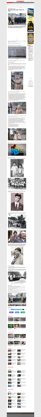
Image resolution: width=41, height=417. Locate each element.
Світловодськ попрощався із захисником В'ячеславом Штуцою (23, 350)
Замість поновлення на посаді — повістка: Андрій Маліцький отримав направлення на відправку (14, 394)
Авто (26, 3)
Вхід (31, 2)
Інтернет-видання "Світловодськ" (11, 414)
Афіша (13, 2)
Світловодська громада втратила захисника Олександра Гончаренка (23, 375)
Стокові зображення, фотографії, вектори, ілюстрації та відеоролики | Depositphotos (30, 86)
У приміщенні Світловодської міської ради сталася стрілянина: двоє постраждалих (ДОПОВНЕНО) (23, 372)
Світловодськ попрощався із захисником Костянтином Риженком (14, 406)
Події (7, 3)
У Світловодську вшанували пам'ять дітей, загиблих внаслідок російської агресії (14, 354)
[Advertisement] (20, 6)
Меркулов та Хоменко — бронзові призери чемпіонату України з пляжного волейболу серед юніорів (23, 360)
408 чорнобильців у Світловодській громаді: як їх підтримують (23, 400)
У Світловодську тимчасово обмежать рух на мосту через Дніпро (23, 385)
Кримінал (28, 3)
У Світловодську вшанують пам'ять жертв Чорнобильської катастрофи (14, 403)
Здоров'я (14, 3)
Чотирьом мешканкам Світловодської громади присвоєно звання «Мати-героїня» (14, 379)
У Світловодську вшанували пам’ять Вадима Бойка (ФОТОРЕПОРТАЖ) (10, 328)
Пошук (19, 2)
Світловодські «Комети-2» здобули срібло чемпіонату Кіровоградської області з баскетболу (14, 363)
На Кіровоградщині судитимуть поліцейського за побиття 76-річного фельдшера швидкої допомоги (14, 375)
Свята (22, 3)
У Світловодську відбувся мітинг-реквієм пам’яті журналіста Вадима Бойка (16, 322)
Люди (12, 3)
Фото (9, 2)
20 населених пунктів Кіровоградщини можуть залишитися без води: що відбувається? (23, 394)
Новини (8, 2)
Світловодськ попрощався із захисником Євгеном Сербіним (14, 382)
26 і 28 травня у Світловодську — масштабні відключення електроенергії (14, 371)
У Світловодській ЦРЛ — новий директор (23, 403)
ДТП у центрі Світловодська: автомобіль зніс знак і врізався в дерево (17, 345)
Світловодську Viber (11, 312)
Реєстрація (33, 2)
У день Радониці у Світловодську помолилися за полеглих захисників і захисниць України (23, 397)
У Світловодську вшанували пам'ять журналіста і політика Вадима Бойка (10, 322)
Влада (17, 3)
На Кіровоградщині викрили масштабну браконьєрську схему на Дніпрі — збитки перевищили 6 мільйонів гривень (11, 339)
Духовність (24, 3)
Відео (11, 2)
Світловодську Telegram (17, 312)
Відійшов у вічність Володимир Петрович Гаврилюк (22, 345)
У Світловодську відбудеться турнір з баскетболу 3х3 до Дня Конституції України (17, 339)
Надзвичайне (30, 3)
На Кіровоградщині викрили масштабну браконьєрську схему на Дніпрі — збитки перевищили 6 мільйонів (23, 363)
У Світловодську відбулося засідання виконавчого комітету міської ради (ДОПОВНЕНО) (14, 350)
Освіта (8, 3)
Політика (18, 3)
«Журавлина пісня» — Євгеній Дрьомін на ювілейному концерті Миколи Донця (14, 397)
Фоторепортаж (11, 8)
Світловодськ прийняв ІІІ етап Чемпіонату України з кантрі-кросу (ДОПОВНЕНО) (10, 345)
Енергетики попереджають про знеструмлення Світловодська (14, 400)
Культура (10, 3)
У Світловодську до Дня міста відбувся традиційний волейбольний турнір (30, 55)
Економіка (21, 3)
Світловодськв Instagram (22, 312)
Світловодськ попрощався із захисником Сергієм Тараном (23, 382)
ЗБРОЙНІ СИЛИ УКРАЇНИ (31, 84)
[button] (25, 292)
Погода (17, 2)
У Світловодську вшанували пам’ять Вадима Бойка (22, 321)
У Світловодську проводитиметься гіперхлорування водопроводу (13, 386)
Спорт (15, 3)
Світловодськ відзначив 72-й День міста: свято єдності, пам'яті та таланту (22, 338)
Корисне (32, 3)
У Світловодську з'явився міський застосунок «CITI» (23, 378)
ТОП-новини (9, 8)
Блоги (15, 2)
